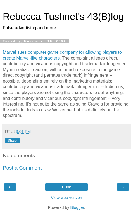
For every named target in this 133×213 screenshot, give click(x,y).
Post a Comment (22, 168)
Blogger (77, 207)
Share (12, 140)
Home (66, 187)
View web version (66, 197)
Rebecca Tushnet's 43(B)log (63, 16)
